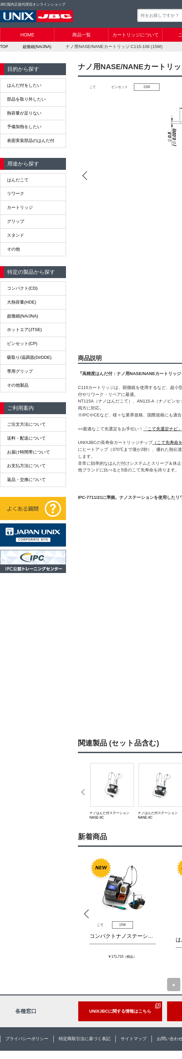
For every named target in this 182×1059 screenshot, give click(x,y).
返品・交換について (26, 479)
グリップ (15, 221)
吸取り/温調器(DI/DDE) (29, 357)
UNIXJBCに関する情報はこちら (120, 1011)
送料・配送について (26, 438)
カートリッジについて (135, 34)
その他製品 (18, 385)
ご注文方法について (26, 424)
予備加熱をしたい (24, 126)
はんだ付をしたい (24, 85)
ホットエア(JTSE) (24, 329)
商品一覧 (81, 34)
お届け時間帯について (28, 452)
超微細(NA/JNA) (22, 315)
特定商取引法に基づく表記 (84, 1038)
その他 (13, 249)
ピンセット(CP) (22, 343)
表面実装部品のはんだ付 (30, 140)
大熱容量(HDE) (21, 302)
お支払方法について (26, 465)
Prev (85, 176)
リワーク (15, 193)
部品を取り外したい (26, 99)
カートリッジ (20, 207)
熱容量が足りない (24, 113)
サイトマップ (134, 1038)
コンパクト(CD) (22, 288)
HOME (27, 34)
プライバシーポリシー (26, 1038)
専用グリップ (20, 371)
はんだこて (18, 179)
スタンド (15, 235)
